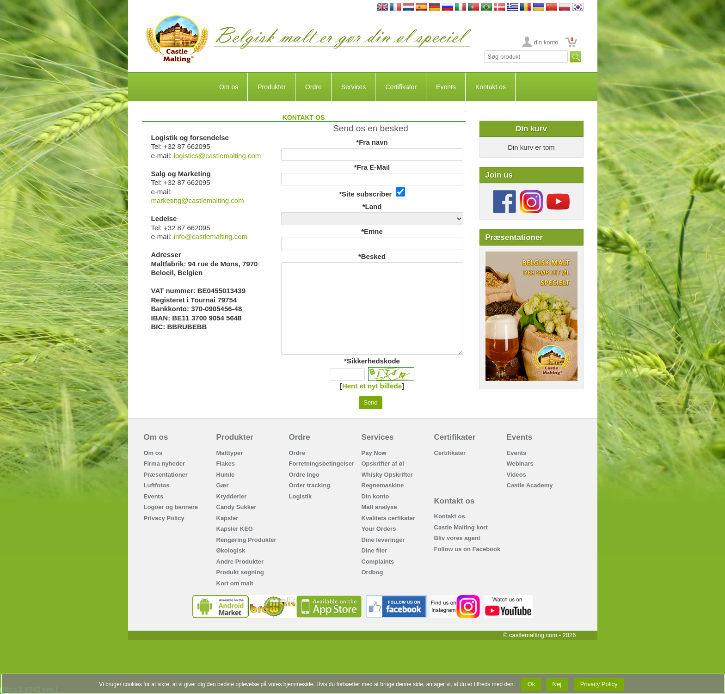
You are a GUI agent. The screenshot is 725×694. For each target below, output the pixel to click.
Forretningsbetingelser (322, 463)
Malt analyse (379, 507)
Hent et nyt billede (372, 386)
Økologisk (231, 550)
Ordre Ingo (304, 474)
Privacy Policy (164, 518)
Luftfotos (157, 485)
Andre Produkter (240, 561)
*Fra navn (371, 142)
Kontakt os (490, 87)
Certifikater (401, 87)
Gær (222, 485)
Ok (531, 684)
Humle (225, 474)
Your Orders (379, 528)
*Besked (372, 256)
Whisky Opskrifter (387, 474)
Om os (228, 87)
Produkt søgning (240, 572)
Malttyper (229, 452)
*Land (372, 206)
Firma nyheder (164, 463)
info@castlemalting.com (210, 236)
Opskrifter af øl (383, 463)
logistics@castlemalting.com (217, 156)
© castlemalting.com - (539, 635)
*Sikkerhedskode (372, 361)
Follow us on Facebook (467, 549)
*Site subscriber (372, 192)
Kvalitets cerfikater (388, 518)
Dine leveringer (383, 539)
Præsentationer (166, 474)
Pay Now (374, 452)
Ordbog (372, 572)
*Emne (372, 231)
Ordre (313, 87)
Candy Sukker (236, 507)
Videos (516, 474)
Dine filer (374, 550)
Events (446, 87)
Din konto (375, 496)
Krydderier (231, 496)
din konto (546, 42)
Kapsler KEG (234, 528)
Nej (557, 684)
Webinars (520, 463)
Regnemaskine (383, 485)
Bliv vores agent (457, 537)
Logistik (300, 496)
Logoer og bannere (171, 507)
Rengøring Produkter (246, 539)
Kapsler (227, 518)
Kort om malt (234, 583)
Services (353, 87)
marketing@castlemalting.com (197, 200)
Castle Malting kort (461, 527)
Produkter (272, 87)
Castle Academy (530, 485)
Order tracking (310, 485)
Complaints (378, 561)
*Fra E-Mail (372, 167)
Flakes (225, 463)
